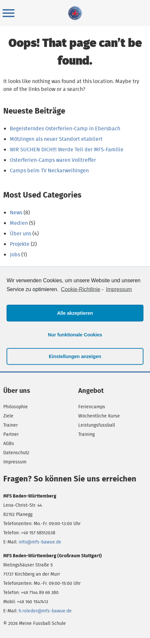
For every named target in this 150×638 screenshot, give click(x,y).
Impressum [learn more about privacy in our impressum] (119, 289)
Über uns (20, 233)
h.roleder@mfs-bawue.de (45, 610)
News (16, 212)
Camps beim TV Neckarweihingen (49, 170)
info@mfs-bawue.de (40, 542)
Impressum (15, 461)
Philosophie (15, 406)
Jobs (15, 254)
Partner (11, 434)
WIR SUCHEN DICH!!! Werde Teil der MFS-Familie (66, 149)
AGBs (8, 443)
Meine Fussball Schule (75, 13)
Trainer (10, 425)
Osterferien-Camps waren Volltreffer (53, 160)
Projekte (19, 244)
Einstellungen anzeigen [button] (75, 356)
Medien (19, 223)
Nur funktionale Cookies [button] (75, 334)
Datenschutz (16, 452)
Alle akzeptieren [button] (75, 313)
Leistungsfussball (96, 425)
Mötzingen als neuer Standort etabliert (56, 139)
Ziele (8, 416)
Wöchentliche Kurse (99, 416)
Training (86, 434)
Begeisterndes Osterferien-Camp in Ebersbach (65, 128)
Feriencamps (91, 406)
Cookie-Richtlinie (80, 289)
